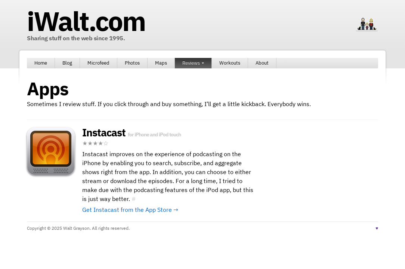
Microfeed (98, 63)
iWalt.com (86, 20)
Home (40, 63)
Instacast (104, 132)
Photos (132, 63)
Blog (67, 63)
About (262, 63)
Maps (161, 63)
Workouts (229, 63)
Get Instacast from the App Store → (130, 209)
